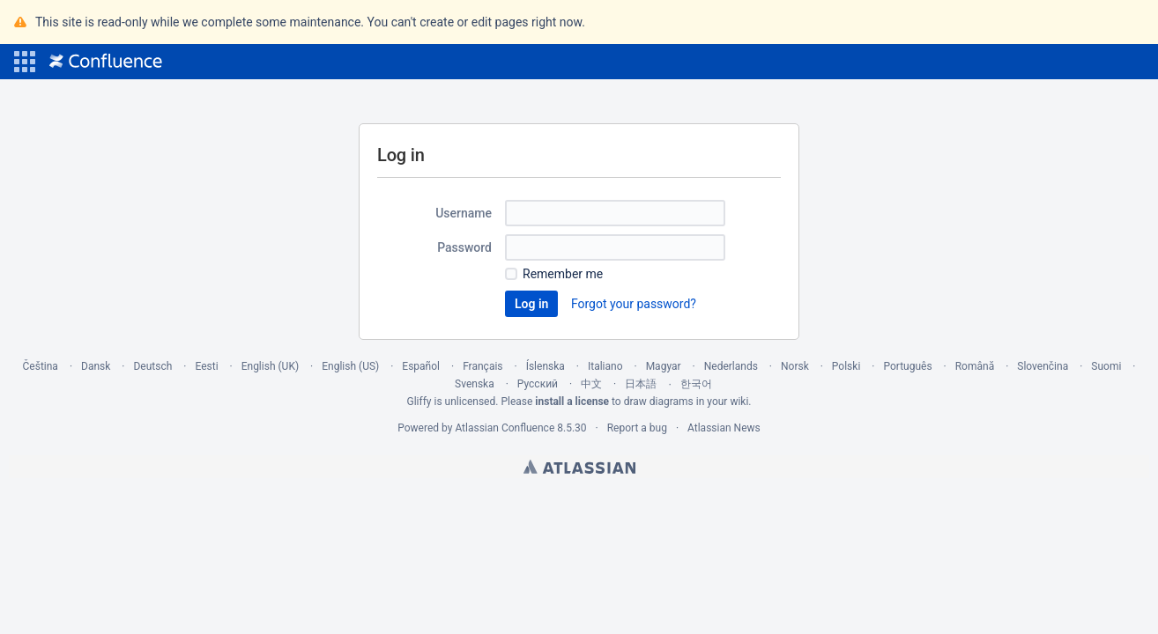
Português (907, 366)
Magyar (663, 366)
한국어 (696, 384)
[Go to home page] (106, 61)
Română (974, 366)
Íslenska (545, 366)
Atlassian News (724, 428)
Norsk (795, 366)
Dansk (95, 366)
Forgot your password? (633, 304)
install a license (572, 401)
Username (463, 213)
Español (421, 366)
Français (482, 366)
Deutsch (152, 366)
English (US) (350, 366)
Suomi (1106, 366)
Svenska (474, 384)
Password (464, 247)
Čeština (40, 366)
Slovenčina (1042, 366)
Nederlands (731, 366)
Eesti (206, 366)
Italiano (605, 366)
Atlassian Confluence (504, 428)
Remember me (563, 274)
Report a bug (637, 428)
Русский (537, 384)
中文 (591, 384)
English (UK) (270, 366)
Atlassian (579, 466)
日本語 (641, 384)
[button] (25, 61)
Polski (846, 366)
